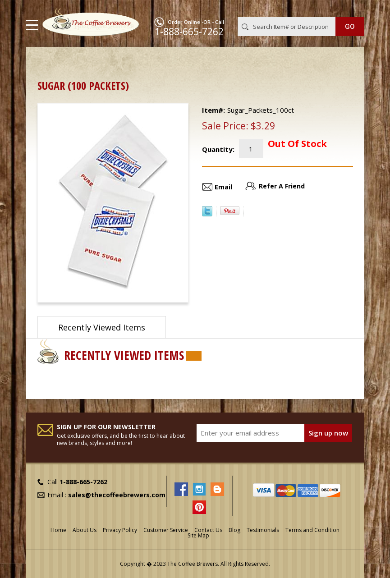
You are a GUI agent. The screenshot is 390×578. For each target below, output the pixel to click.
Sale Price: (225, 125)
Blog (234, 530)
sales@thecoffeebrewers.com (116, 495)
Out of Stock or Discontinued (155, 61)
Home (46, 61)
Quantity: (218, 149)
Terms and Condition (312, 530)
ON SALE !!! (84, 61)
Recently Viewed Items (101, 327)
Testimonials (263, 530)
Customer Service (165, 530)
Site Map (198, 535)
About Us (84, 530)
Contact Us (208, 530)
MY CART (351, 9)
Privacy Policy (120, 530)
